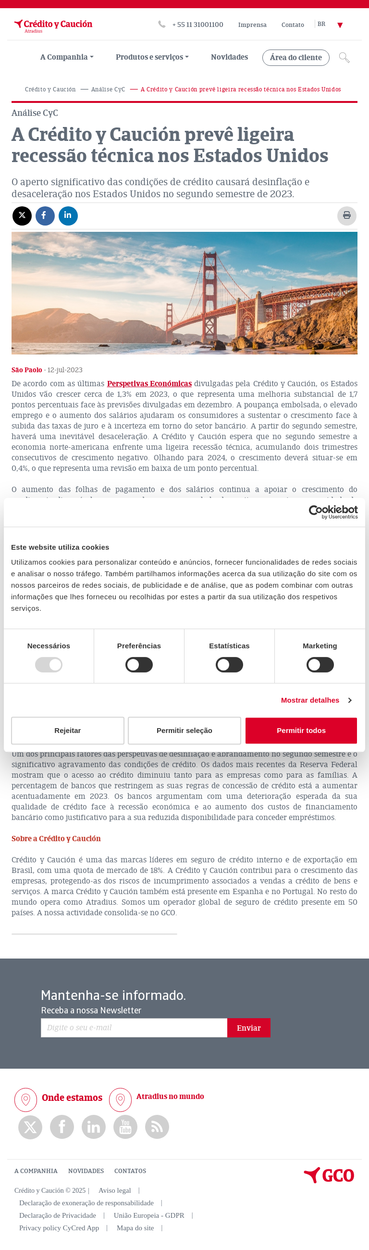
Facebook (62, 1127)
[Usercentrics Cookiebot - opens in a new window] (316, 512)
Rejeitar (67, 730)
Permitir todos (301, 730)
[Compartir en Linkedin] (68, 215)
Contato (293, 25)
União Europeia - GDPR (149, 1215)
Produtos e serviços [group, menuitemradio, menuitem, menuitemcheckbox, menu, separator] (149, 57)
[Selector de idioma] (336, 24)
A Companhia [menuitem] (64, 57)
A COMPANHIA (36, 1171)
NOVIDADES (86, 1171)
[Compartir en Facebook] (45, 215)
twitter (30, 1127)
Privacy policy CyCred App (59, 1228)
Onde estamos (72, 1098)
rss (157, 1127)
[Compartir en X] (22, 215)
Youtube (125, 1127)
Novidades (229, 57)
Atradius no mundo (170, 1096)
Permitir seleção (184, 730)
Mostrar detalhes (310, 700)
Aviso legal (114, 1190)
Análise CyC (108, 89)
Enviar (249, 1028)
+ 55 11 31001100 (197, 25)
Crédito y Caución (50, 89)
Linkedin (94, 1127)
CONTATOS (130, 1171)
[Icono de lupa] (344, 57)
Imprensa (252, 25)
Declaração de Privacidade (57, 1215)
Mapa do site (135, 1228)
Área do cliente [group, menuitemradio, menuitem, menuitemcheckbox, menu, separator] (296, 58)
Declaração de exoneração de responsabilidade (86, 1203)
